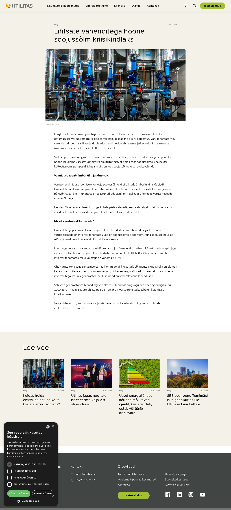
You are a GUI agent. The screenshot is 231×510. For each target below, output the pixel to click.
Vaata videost (62, 303)
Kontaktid (124, 485)
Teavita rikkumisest (177, 485)
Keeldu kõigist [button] (43, 493)
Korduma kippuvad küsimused (137, 479)
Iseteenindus (212, 5)
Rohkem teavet (15, 456)
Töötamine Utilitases (131, 474)
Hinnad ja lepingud (177, 474)
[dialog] (31, 464)
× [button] (52, 426)
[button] (186, 5)
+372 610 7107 (85, 480)
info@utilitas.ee (85, 474)
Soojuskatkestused (177, 479)
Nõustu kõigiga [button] (19, 493)
